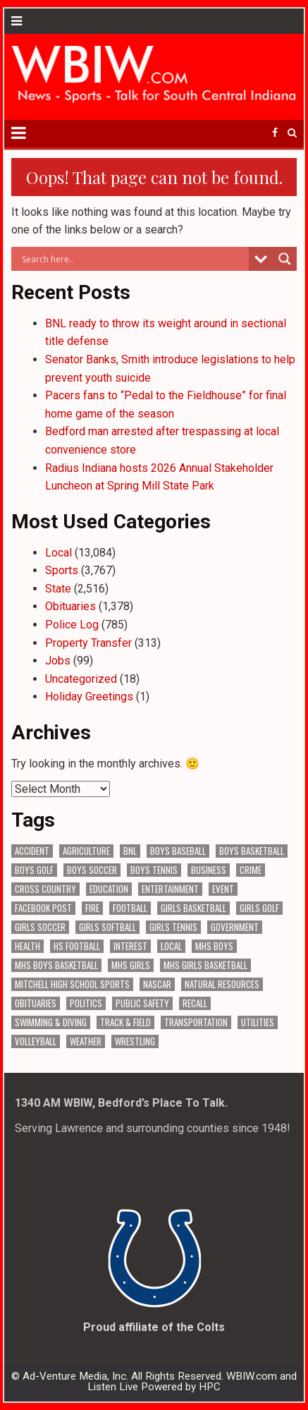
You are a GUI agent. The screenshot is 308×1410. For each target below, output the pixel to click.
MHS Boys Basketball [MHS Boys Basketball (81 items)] (56, 965)
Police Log (72, 624)
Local (58, 552)
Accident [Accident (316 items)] (32, 851)
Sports (61, 570)
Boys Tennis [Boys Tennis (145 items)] (154, 870)
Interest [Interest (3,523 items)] (130, 946)
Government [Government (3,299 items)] (235, 927)
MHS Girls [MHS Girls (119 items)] (130, 965)
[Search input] (133, 259)
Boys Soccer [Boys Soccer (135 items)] (92, 870)
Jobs (57, 660)
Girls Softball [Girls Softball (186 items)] (107, 927)
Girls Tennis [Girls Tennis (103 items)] (173, 927)
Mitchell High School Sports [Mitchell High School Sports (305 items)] (72, 984)
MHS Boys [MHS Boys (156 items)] (214, 946)
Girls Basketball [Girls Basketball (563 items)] (193, 908)
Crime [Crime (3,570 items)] (250, 870)
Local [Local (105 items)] (171, 946)
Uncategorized (81, 679)
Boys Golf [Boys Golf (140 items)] (34, 870)
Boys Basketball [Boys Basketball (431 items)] (251, 851)
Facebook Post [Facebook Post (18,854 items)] (43, 908)
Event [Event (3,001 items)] (223, 889)
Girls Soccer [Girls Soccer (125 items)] (40, 927)
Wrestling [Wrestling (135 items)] (135, 1041)
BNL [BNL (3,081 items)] (130, 851)
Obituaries (70, 606)
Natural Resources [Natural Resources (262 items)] (222, 984)
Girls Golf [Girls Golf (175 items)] (259, 908)
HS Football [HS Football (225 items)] (77, 946)
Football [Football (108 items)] (130, 908)
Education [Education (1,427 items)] (109, 889)
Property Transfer (88, 643)
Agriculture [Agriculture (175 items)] (86, 851)
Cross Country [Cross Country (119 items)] (45, 889)
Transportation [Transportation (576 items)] (196, 1022)
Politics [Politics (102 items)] (86, 1003)
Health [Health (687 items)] (27, 946)
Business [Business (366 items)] (208, 870)
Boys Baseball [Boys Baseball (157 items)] (178, 851)
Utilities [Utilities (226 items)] (257, 1022)
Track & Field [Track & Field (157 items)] (125, 1022)
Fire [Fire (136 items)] (92, 908)
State (58, 588)
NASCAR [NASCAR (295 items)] (157, 984)
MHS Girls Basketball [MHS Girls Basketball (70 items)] (205, 965)
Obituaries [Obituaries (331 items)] (35, 1003)
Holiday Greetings (89, 696)
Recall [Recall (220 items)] (195, 1003)
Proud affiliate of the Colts (154, 1327)
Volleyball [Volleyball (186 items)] (35, 1041)
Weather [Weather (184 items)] (85, 1041)
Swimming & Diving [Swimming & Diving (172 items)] (51, 1022)
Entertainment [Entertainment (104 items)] (170, 889)
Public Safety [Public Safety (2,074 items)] (142, 1003)
